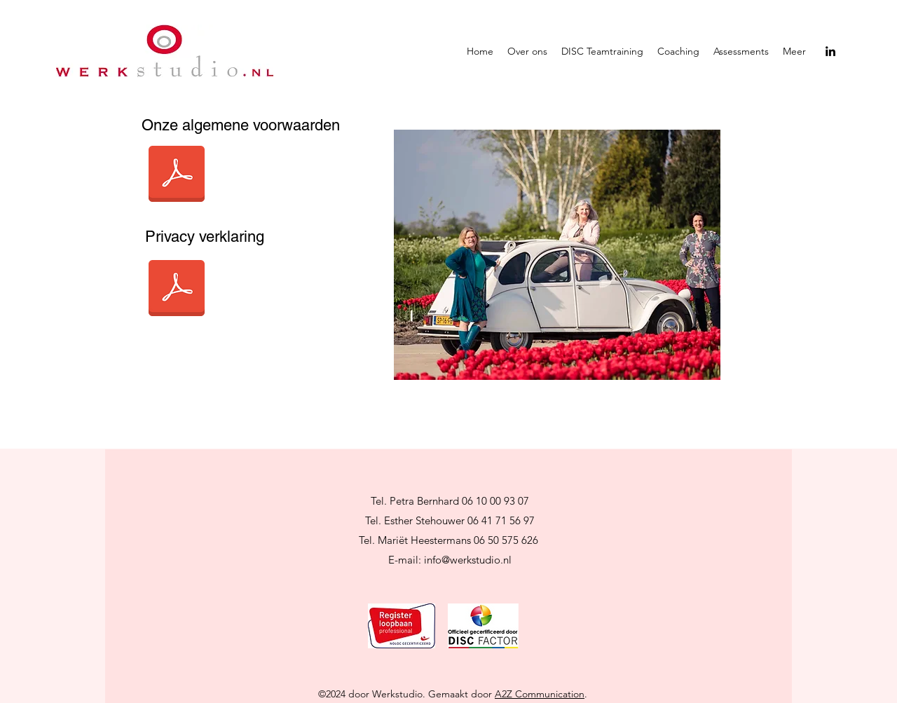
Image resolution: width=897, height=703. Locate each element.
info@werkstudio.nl (468, 559)
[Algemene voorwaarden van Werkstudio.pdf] (176, 175)
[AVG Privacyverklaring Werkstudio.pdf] (176, 290)
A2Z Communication (539, 694)
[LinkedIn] (830, 51)
